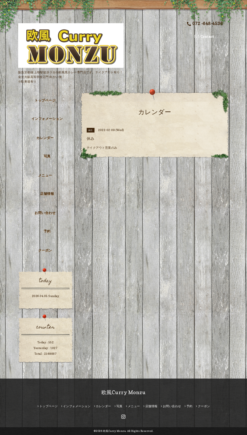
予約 (47, 231)
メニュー (45, 175)
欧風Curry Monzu (123, 392)
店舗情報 (47, 193)
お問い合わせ (45, 213)
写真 (47, 156)
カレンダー (45, 138)
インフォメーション (47, 118)
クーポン (45, 250)
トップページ (45, 100)
